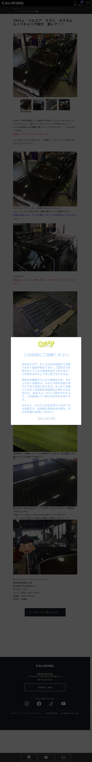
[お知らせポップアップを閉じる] (76, 341)
